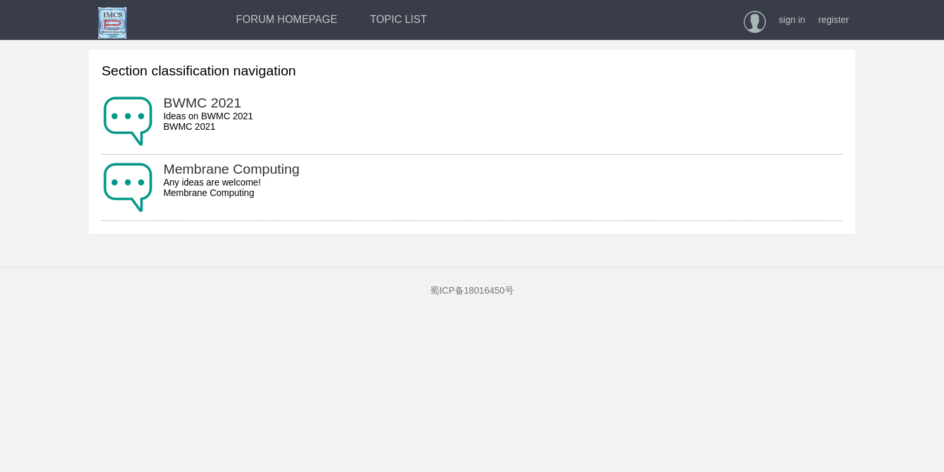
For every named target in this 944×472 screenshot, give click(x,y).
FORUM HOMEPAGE (286, 19)
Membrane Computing (231, 168)
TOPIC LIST (398, 19)
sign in (792, 19)
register (833, 19)
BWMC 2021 (202, 102)
